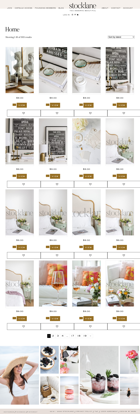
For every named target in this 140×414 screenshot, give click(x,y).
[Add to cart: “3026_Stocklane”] (47, 176)
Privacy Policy (84, 411)
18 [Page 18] (78, 336)
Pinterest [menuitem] (32, 412)
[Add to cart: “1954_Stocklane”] (14, 247)
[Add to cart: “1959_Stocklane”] (114, 176)
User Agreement (109, 411)
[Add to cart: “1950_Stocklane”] (14, 318)
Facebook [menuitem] (21, 412)
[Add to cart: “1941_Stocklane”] (47, 318)
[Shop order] (121, 37)
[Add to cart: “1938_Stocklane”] (114, 318)
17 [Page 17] (72, 336)
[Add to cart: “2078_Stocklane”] (81, 176)
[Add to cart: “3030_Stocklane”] (81, 105)
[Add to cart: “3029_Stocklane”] (114, 105)
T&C (96, 411)
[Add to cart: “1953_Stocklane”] (47, 247)
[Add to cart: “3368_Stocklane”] (14, 105)
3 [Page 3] (58, 336)
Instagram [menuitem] (8, 412)
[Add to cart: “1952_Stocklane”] (81, 247)
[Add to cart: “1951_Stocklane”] (114, 247)
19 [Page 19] (85, 336)
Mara (133, 411)
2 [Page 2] (53, 336)
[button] (24, 113)
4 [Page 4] (63, 336)
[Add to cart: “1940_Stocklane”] (81, 318)
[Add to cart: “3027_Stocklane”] (14, 176)
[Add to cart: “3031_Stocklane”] (47, 105)
